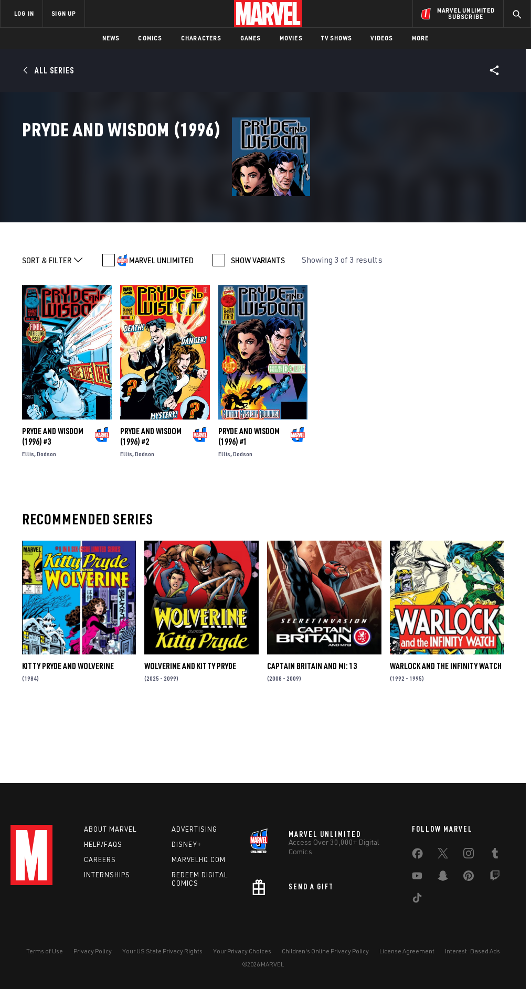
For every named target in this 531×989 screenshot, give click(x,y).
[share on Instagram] (468, 855)
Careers (100, 859)
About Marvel (110, 829)
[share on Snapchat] (443, 878)
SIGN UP (63, 13)
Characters (201, 38)
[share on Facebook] (417, 856)
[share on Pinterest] (468, 878)
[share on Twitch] (495, 878)
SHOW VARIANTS (258, 323)
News (111, 38)
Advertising (194, 829)
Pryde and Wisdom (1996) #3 (52, 499)
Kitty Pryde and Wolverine (68, 729)
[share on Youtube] (417, 878)
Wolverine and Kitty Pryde (190, 729)
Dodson (46, 517)
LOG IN (24, 13)
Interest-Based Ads (472, 951)
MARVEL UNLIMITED (161, 323)
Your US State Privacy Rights (162, 951)
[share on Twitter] (443, 855)
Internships (107, 874)
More (420, 38)
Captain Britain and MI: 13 (312, 729)
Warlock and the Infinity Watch (446, 729)
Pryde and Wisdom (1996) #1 (249, 499)
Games (250, 38)
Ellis (28, 517)
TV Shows (336, 38)
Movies (291, 38)
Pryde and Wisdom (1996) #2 (151, 499)
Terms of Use (44, 951)
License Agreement (406, 951)
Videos (381, 38)
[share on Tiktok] (417, 900)
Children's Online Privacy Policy (325, 951)
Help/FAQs (103, 844)
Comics (150, 38)
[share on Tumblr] (495, 855)
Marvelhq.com (199, 859)
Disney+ (186, 844)
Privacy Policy (92, 951)
